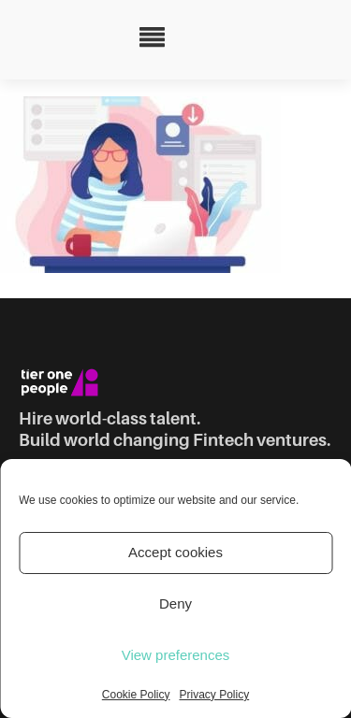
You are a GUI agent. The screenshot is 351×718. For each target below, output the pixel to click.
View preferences (176, 655)
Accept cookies (175, 552)
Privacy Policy (215, 694)
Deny (175, 603)
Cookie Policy (136, 694)
